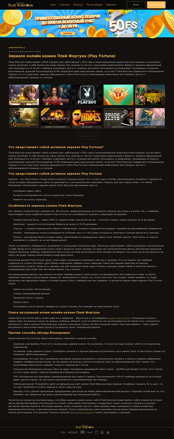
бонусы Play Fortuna (81, 413)
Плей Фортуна (15, 47)
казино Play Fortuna (119, 318)
